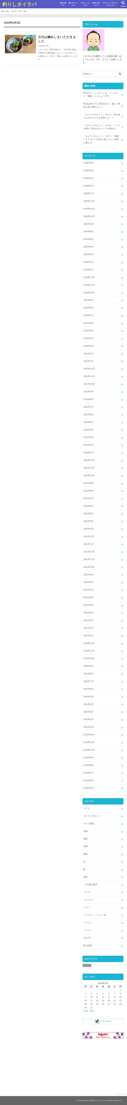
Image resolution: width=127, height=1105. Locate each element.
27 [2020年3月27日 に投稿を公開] (109, 1004)
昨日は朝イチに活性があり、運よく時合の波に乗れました (101, 105)
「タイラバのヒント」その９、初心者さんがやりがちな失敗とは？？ (101, 116)
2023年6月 (88, 414)
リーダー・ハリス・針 (95, 915)
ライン (87, 907)
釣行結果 (87, 945)
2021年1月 (88, 635)
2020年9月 (88, 666)
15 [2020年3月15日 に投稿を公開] (120, 997)
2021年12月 (89, 552)
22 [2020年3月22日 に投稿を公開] (120, 1000)
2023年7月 (88, 407)
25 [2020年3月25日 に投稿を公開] (97, 1004)
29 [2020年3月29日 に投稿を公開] (120, 1004)
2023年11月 (89, 376)
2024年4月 (88, 338)
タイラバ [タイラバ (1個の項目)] (86, 965)
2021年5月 (88, 605)
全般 (85, 831)
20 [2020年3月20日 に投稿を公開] (109, 1000)
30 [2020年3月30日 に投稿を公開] (85, 1007)
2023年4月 (88, 430)
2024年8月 (88, 308)
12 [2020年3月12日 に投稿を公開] (103, 997)
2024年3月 (88, 346)
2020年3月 (88, 712)
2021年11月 (89, 559)
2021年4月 (88, 613)
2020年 (14, 11)
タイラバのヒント (92, 816)
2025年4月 (88, 247)
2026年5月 (88, 163)
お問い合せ (96, 4)
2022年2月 (88, 536)
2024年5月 (88, 330)
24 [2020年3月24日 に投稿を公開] (91, 1004)
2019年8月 (88, 765)
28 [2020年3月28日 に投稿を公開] (114, 1004)
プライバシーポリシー (110, 4)
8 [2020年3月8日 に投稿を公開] (120, 993)
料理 (85, 846)
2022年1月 (88, 544)
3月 (20, 11)
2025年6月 (88, 239)
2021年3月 (88, 620)
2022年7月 (88, 498)
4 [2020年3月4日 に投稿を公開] (97, 993)
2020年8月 (88, 673)
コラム (86, 808)
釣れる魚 (63, 4)
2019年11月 (89, 742)
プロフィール (85, 4)
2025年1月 (88, 270)
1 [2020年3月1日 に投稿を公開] (120, 990)
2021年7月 (88, 590)
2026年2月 (88, 186)
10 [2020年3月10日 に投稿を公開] (91, 997)
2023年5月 (88, 422)
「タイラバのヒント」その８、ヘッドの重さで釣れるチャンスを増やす (101, 127)
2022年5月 (88, 513)
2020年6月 (88, 689)
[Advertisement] (103, 1068)
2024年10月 (89, 292)
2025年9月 (88, 224)
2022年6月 (88, 506)
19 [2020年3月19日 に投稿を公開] (103, 1000)
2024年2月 (88, 353)
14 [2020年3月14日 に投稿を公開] (114, 997)
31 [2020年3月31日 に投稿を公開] (91, 1007)
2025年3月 (88, 254)
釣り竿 (87, 938)
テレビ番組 (88, 823)
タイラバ (88, 900)
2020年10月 (89, 658)
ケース (87, 892)
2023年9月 (88, 391)
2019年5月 (88, 788)
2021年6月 (88, 597)
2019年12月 (89, 734)
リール (87, 923)
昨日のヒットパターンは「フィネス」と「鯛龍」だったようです (101, 94)
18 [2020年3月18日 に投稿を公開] (97, 1000)
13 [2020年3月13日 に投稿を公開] (109, 997)
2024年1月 (88, 361)
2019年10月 (89, 750)
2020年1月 (88, 727)
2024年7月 (88, 315)
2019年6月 (88, 780)
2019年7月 (88, 773)
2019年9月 (88, 757)
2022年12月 (89, 460)
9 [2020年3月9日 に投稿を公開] (85, 997)
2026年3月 (88, 178)
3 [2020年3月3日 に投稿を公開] (91, 993)
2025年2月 (88, 262)
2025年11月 (89, 209)
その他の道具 (90, 884)
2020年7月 (88, 681)
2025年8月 (88, 231)
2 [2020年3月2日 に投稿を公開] (85, 993)
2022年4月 (88, 521)
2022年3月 (88, 529)
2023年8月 (88, 399)
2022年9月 (88, 483)
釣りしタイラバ (19, 4)
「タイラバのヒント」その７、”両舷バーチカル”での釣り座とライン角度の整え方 (101, 139)
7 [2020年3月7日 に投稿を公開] (114, 993)
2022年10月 (89, 475)
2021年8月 (88, 582)
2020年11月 (89, 651)
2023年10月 (89, 384)
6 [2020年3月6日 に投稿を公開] (108, 993)
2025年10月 (89, 216)
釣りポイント (73, 4)
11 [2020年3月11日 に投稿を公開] (97, 997)
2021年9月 (88, 574)
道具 (85, 877)
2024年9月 (88, 300)
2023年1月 (88, 452)
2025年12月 (89, 201)
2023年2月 (88, 445)
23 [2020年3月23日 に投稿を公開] (85, 1004)
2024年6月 (88, 323)
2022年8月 (88, 491)
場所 (85, 839)
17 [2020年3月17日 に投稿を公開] (91, 1000)
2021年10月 (89, 567)
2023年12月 (89, 369)
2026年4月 (88, 170)
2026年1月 (88, 193)
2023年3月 (88, 437)
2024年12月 (89, 277)
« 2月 (85, 1011)
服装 (85, 854)
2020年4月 (88, 704)
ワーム (87, 930)
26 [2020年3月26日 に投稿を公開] (103, 1004)
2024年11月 (89, 285)
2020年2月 (88, 719)
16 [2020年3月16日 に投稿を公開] (85, 1000)
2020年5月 (88, 696)
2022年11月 (89, 468)
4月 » (92, 1011)
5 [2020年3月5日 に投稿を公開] (103, 993)
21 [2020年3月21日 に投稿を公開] (114, 1000)
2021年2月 (88, 628)
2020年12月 (89, 643)
